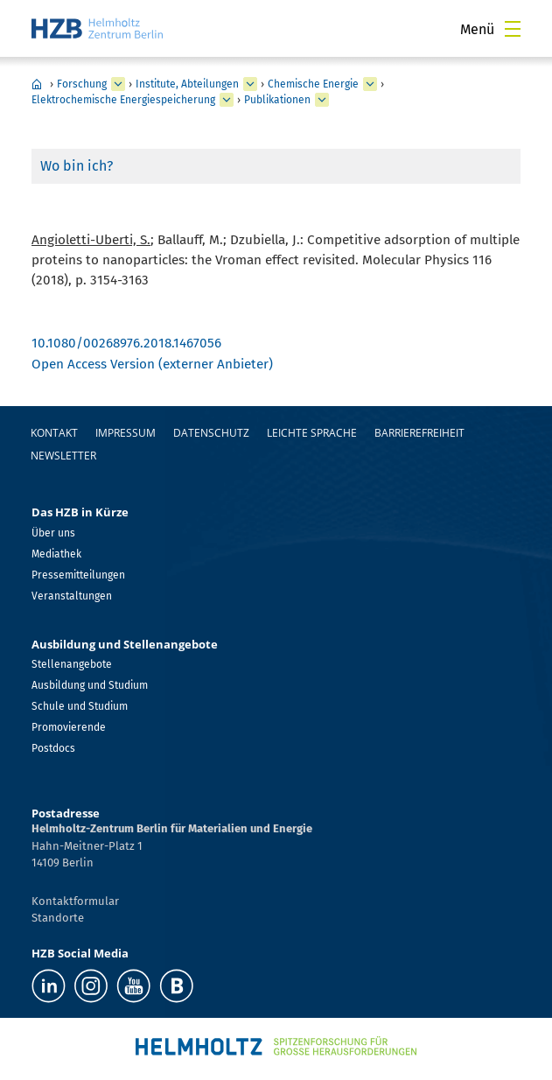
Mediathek (56, 554)
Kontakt (54, 432)
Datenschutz (211, 432)
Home (36, 84)
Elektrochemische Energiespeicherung (123, 100)
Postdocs (53, 748)
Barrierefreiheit (419, 432)
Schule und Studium (79, 706)
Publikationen (277, 100)
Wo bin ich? (76, 166)
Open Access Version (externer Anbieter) (152, 364)
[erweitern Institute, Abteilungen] (250, 84)
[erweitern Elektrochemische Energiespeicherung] (227, 100)
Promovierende (68, 727)
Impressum (125, 432)
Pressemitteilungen (78, 575)
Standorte (57, 917)
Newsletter (63, 455)
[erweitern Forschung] (118, 84)
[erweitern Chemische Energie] (370, 84)
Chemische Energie (313, 84)
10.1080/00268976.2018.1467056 (126, 343)
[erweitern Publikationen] (322, 100)
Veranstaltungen (71, 596)
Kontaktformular (75, 901)
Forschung (82, 84)
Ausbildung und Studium (89, 685)
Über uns (53, 533)
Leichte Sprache (312, 432)
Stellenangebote (71, 664)
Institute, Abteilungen (187, 84)
